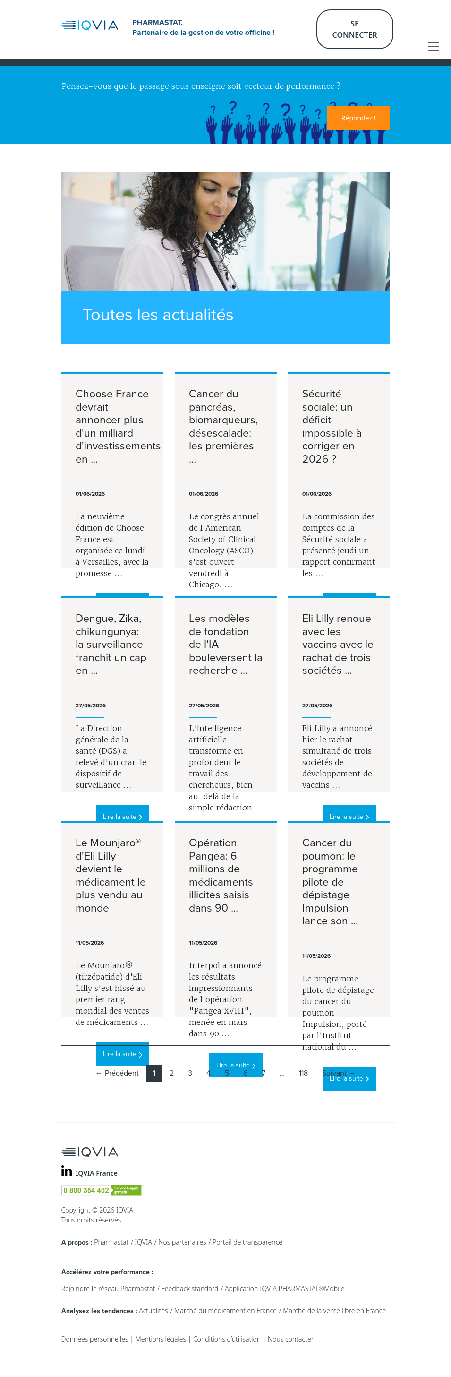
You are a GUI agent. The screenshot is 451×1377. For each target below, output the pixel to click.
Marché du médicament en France (225, 1310)
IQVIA (143, 1242)
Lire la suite (122, 817)
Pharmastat (111, 1242)
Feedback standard (190, 1288)
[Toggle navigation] (433, 46)
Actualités (153, 1310)
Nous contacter (291, 1338)
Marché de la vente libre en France (334, 1310)
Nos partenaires (182, 1242)
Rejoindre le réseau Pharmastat (108, 1288)
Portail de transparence (247, 1242)
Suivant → (339, 1073)
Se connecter (354, 29)
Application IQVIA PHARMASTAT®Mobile (285, 1288)
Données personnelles (94, 1338)
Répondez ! (358, 117)
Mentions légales (161, 1338)
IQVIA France (97, 1173)
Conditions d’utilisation (227, 1338)
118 (303, 1073)
